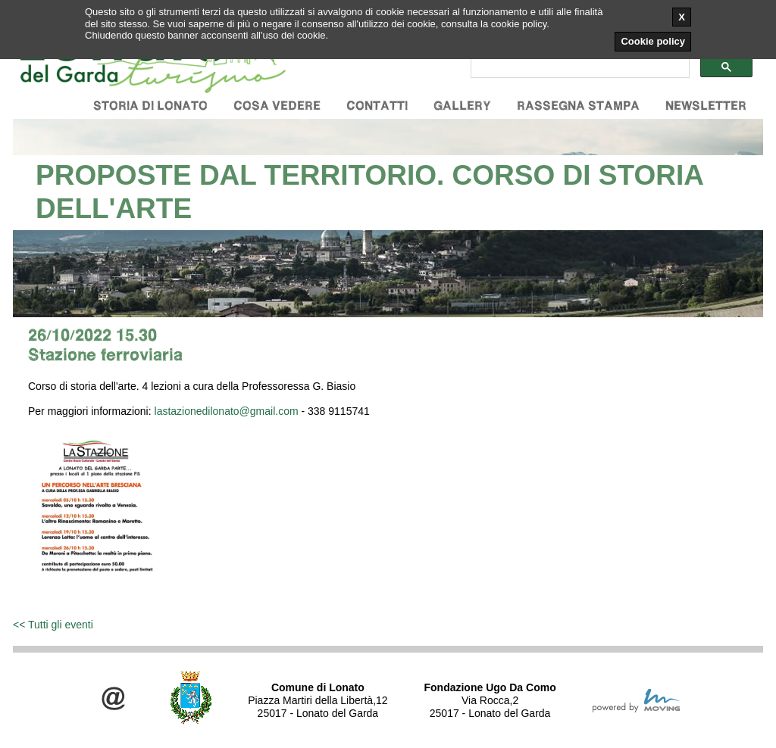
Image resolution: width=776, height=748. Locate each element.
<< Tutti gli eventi (53, 625)
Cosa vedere (277, 105)
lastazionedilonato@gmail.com (227, 411)
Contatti (377, 105)
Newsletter (705, 105)
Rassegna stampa (578, 105)
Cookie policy (653, 41)
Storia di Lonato (150, 105)
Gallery (462, 105)
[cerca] (578, 67)
